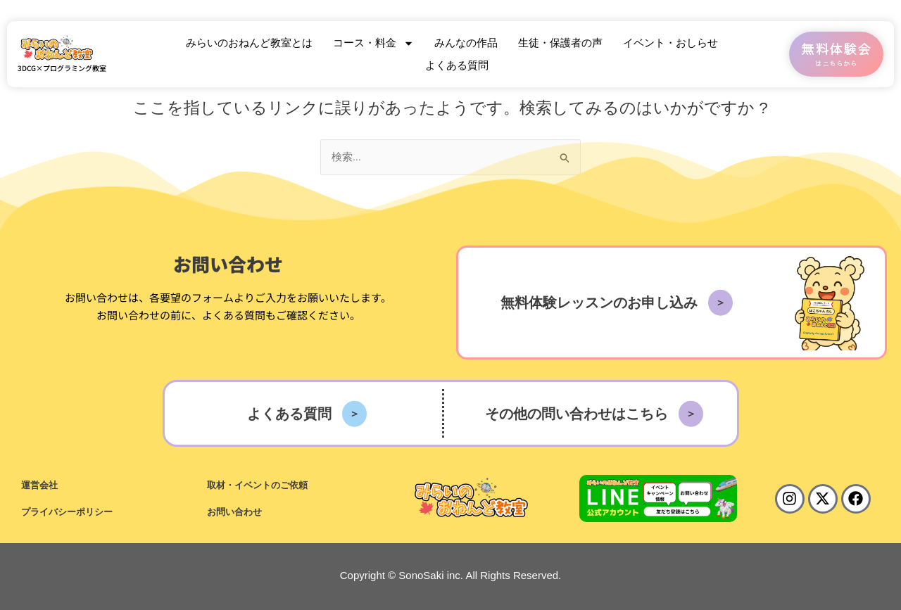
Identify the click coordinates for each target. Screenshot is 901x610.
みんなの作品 (466, 43)
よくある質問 (457, 65)
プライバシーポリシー (67, 512)
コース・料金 (373, 43)
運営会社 (39, 485)
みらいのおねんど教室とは (249, 43)
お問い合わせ (234, 512)
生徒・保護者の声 (560, 43)
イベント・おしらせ (670, 43)
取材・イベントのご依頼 (257, 485)
